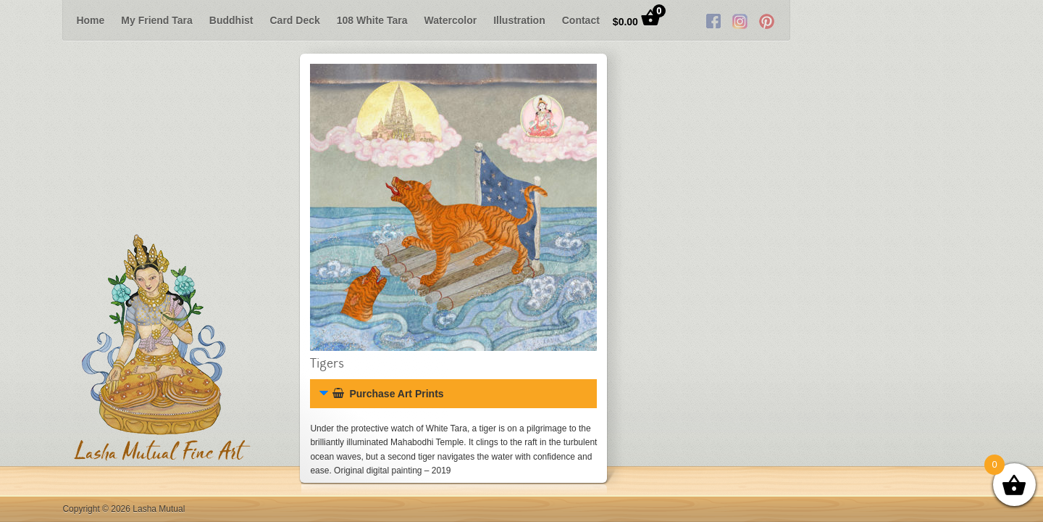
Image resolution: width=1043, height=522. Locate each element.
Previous (23, 20)
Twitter (930, 20)
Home (90, 20)
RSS (957, 20)
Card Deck (295, 20)
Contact (581, 20)
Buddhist (231, 20)
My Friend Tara (157, 20)
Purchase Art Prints (387, 393)
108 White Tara (372, 20)
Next (1020, 20)
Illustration (519, 20)
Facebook (904, 20)
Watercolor (450, 20)
